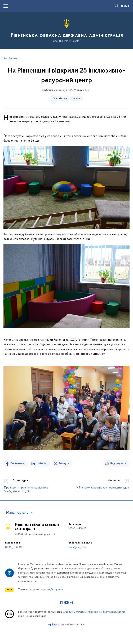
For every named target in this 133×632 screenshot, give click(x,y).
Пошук (124, 6)
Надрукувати (118, 463)
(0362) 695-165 (78, 528)
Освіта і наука (60, 98)
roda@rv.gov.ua (78, 547)
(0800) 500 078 (14, 547)
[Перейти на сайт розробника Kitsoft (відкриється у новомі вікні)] (54, 624)
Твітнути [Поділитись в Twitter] (64, 463)
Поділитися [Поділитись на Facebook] (17, 463)
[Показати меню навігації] (5, 6)
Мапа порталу (17, 513)
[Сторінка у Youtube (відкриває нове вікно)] (66, 602)
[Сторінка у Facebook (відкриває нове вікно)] (61, 602)
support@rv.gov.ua (52, 589)
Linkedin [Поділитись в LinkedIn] (41, 463)
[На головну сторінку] (66, 30)
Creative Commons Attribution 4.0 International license (94, 611)
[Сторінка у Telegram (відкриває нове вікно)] (72, 602)
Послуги (76, 98)
